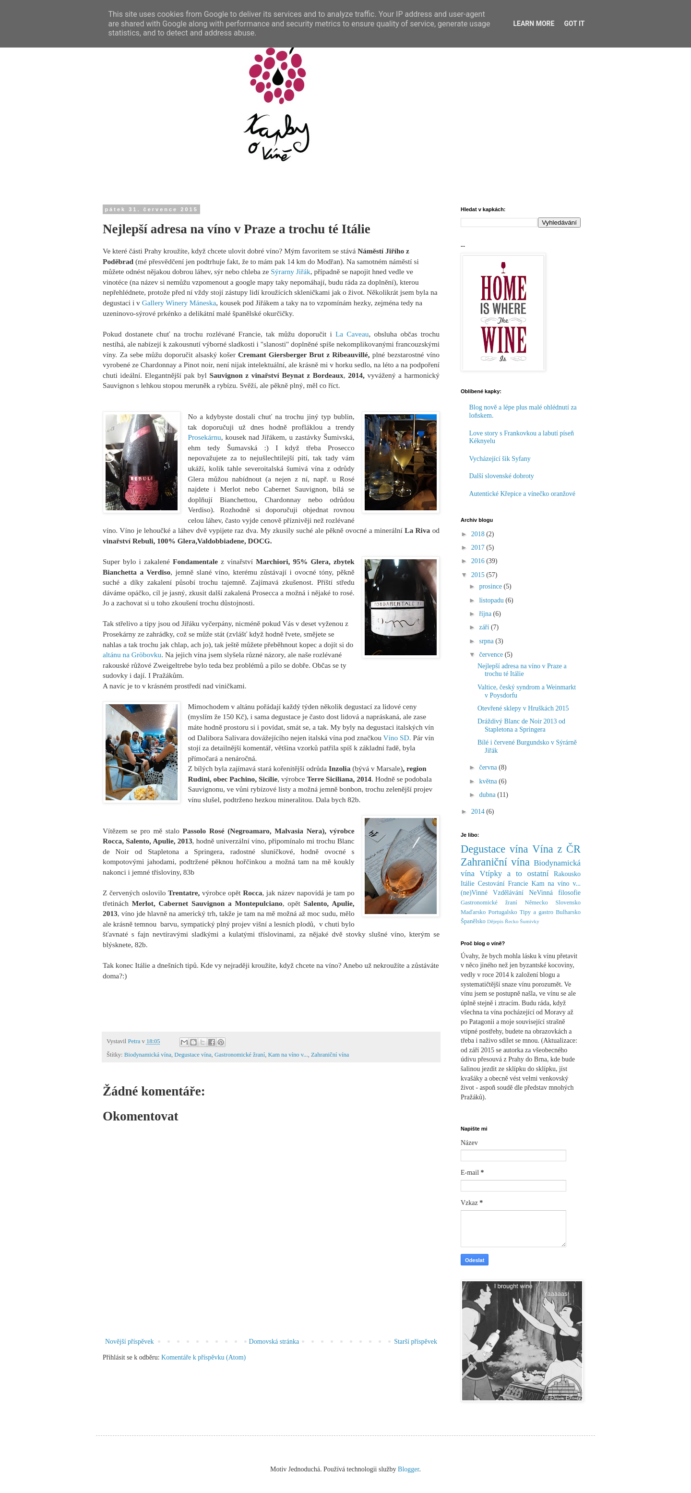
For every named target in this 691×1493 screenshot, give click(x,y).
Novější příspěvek (129, 1341)
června (489, 767)
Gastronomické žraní (239, 1054)
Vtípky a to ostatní (514, 873)
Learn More (533, 23)
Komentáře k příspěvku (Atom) (203, 1357)
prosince (491, 586)
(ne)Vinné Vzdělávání (492, 892)
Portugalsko (502, 912)
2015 (479, 574)
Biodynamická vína (147, 1054)
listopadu (492, 600)
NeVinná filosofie (555, 892)
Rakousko (567, 874)
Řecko (512, 921)
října (486, 613)
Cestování (491, 883)
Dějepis (495, 921)
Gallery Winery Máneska (179, 303)
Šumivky (529, 921)
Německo (536, 902)
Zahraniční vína (330, 1054)
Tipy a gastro (536, 912)
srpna (487, 641)
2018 (479, 534)
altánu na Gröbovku (132, 654)
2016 (479, 561)
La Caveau (352, 334)
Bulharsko (568, 912)
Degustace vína (192, 1054)
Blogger (408, 1469)
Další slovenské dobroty (501, 476)
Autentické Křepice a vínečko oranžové (522, 493)
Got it (574, 23)
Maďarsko (473, 912)
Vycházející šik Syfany (500, 458)
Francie (518, 883)
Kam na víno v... (288, 1054)
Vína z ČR (556, 849)
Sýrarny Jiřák (290, 271)
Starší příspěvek (415, 1341)
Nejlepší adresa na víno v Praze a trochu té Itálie (522, 670)
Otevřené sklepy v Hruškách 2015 (523, 708)
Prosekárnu (204, 437)
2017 (479, 547)
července (491, 654)
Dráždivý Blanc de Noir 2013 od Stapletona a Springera (521, 725)
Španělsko (473, 921)
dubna (488, 794)
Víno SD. (398, 738)
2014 (479, 811)
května (489, 781)
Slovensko (568, 902)
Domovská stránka (274, 1341)
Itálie (468, 883)
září (484, 627)
